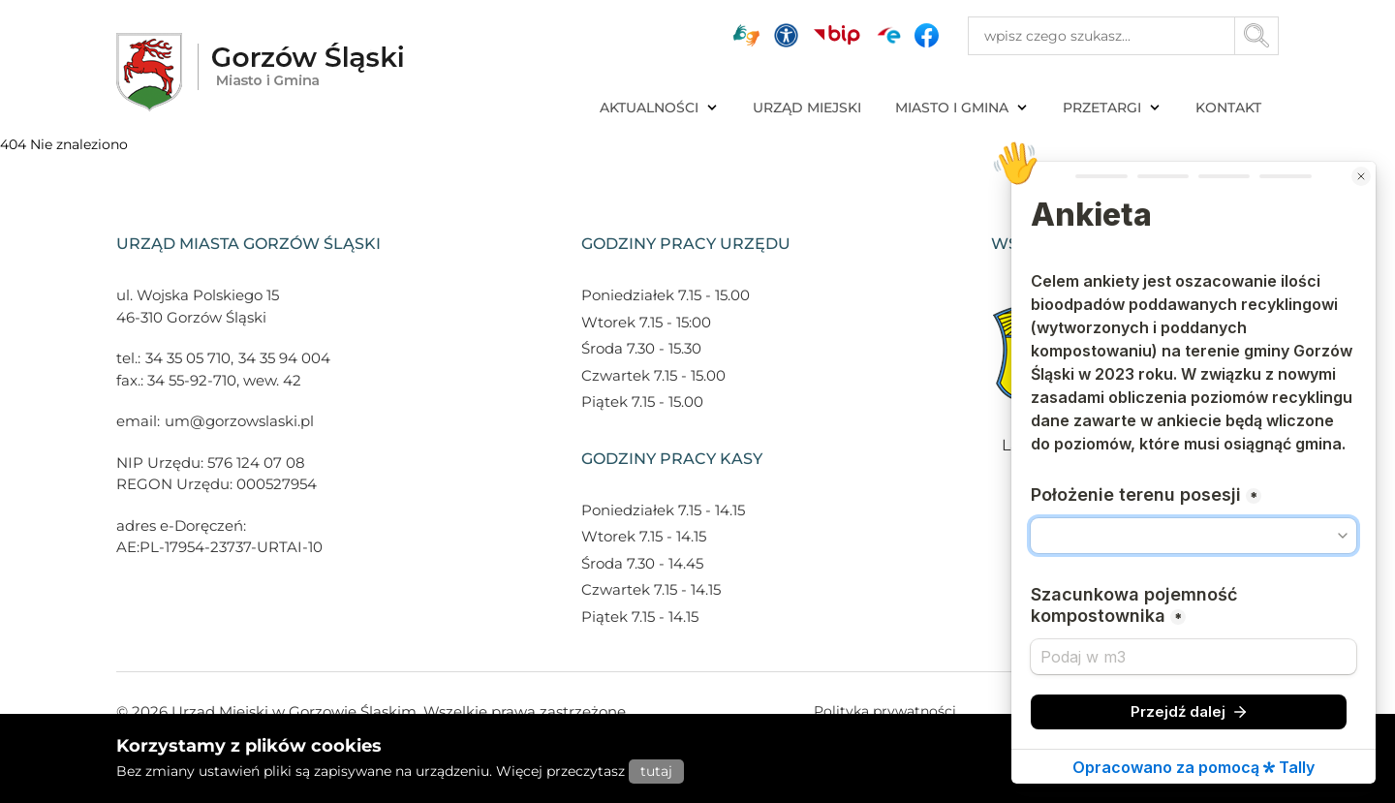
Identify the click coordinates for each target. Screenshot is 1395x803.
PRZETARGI (1112, 107)
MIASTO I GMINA (962, 107)
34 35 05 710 (188, 358)
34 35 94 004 (284, 358)
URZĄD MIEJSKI (807, 107)
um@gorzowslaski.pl (239, 421)
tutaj (656, 771)
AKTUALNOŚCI (659, 107)
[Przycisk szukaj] (1257, 35)
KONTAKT (1228, 107)
